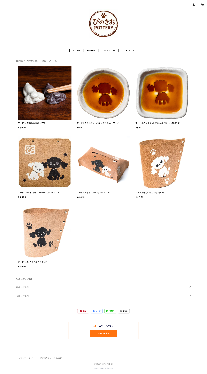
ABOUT (91, 50)
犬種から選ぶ (32, 61)
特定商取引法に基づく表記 (51, 358)
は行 (44, 61)
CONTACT (128, 50)
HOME (76, 50)
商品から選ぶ (22, 287)
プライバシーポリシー (27, 358)
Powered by (103, 369)
